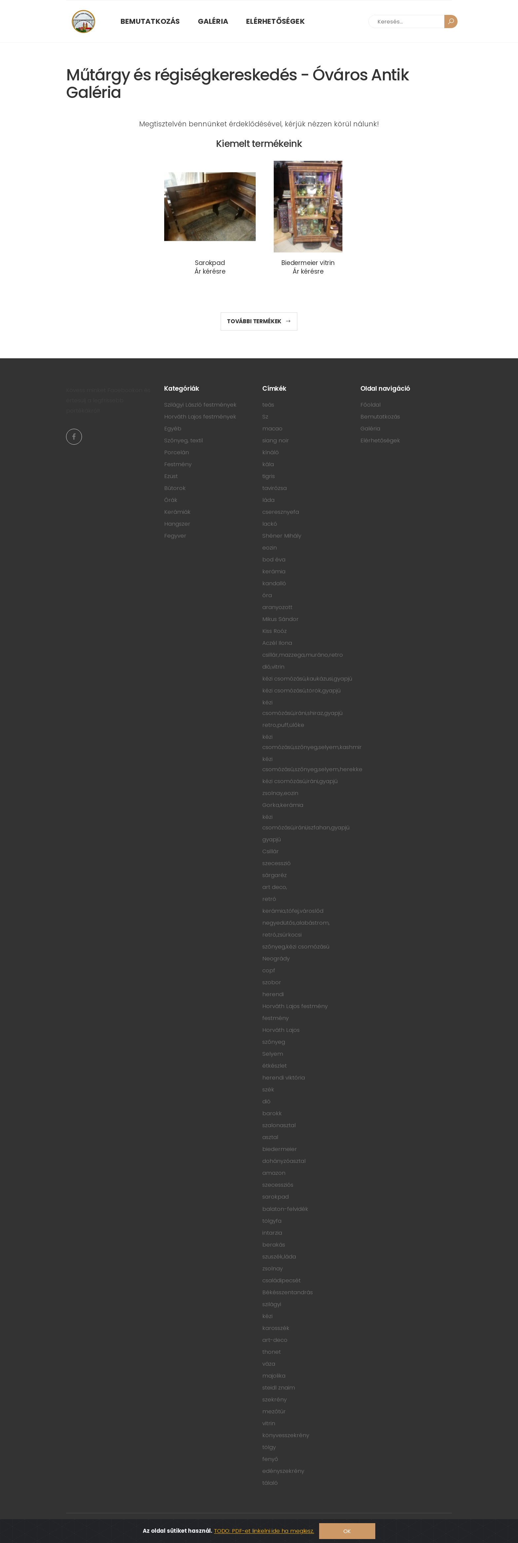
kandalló (274, 583)
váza (268, 1364)
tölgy (269, 1447)
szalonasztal (279, 1125)
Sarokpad (210, 262)
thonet (271, 1352)
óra (267, 595)
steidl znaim (278, 1387)
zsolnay (272, 1268)
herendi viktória (283, 1077)
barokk (272, 1113)
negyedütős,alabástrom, (296, 923)
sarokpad (275, 1197)
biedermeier (279, 1149)
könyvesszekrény (285, 1435)
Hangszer (177, 524)
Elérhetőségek (275, 21)
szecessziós (277, 1185)
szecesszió (276, 863)
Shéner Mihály (281, 536)
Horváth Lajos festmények (200, 416)
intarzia (272, 1233)
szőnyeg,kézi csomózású (295, 946)
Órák (170, 500)
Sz (265, 416)
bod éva (273, 559)
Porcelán (176, 452)
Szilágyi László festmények (200, 405)
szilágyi (271, 1304)
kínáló (270, 452)
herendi (273, 994)
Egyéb (172, 428)
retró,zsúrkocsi (282, 935)
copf (268, 970)
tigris (268, 476)
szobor (271, 982)
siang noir (275, 440)
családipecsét (281, 1280)
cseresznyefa (280, 512)
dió (266, 1101)
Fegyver (175, 536)
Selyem (272, 1054)
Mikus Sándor (280, 619)
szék (268, 1089)
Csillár (270, 851)
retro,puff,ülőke (283, 725)
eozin (269, 547)
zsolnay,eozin (280, 793)
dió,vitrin (273, 667)
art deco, (274, 887)
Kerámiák (177, 512)
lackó (269, 524)
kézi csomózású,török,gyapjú (301, 690)
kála (268, 464)
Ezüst (171, 476)
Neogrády (276, 958)
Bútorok (175, 488)
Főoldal (370, 405)
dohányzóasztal (284, 1161)
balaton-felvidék (285, 1209)
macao (272, 428)
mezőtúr (274, 1411)
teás (268, 405)
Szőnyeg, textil (183, 440)
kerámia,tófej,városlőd (292, 911)
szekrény (274, 1399)
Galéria (213, 21)
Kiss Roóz (274, 631)
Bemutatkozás (150, 21)
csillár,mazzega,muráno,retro (302, 655)
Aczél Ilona (277, 643)
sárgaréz (274, 875)
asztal (270, 1137)
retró (269, 899)
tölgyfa (271, 1221)
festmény (275, 1018)
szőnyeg (273, 1042)
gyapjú (271, 839)
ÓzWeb (128, 1526)
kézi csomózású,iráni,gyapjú (300, 781)
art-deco (274, 1340)
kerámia (273, 571)
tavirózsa (274, 488)
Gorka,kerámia (282, 805)
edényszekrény (283, 1471)
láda (268, 500)
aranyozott (277, 607)
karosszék (275, 1328)
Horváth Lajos (281, 1030)
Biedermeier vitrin (308, 262)
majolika (273, 1376)
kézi (267, 1316)
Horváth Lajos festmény (295, 1006)
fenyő (270, 1459)
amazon (273, 1173)
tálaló (270, 1483)
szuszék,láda (279, 1256)
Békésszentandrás (287, 1292)
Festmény (178, 464)
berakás (273, 1245)
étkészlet (274, 1066)
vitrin (268, 1423)
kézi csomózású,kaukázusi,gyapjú (307, 679)
